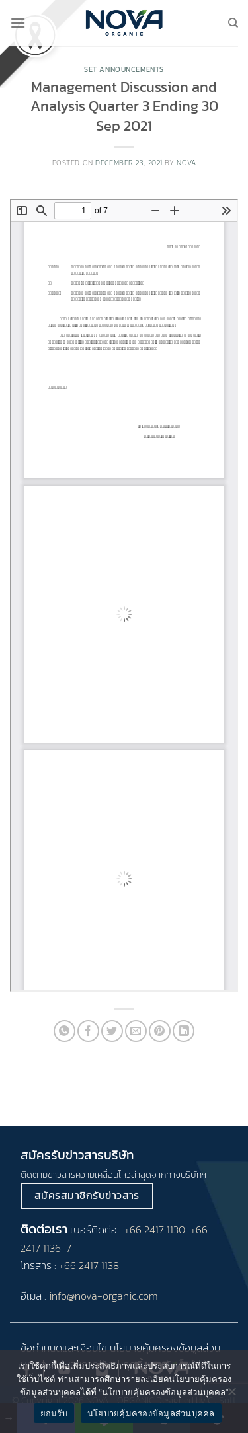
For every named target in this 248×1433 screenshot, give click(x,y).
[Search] (233, 23)
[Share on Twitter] (112, 1031)
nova (186, 162)
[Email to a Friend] (136, 1031)
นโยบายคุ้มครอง (144, 1348)
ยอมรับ (53, 1413)
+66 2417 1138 (89, 1265)
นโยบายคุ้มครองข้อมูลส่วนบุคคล (151, 1413)
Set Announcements (124, 69)
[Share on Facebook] (88, 1031)
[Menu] (18, 23)
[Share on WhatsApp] (64, 1031)
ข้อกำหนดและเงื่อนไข (64, 1348)
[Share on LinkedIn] (183, 1031)
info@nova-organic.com (103, 1296)
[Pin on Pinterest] (160, 1031)
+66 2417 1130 (154, 1229)
